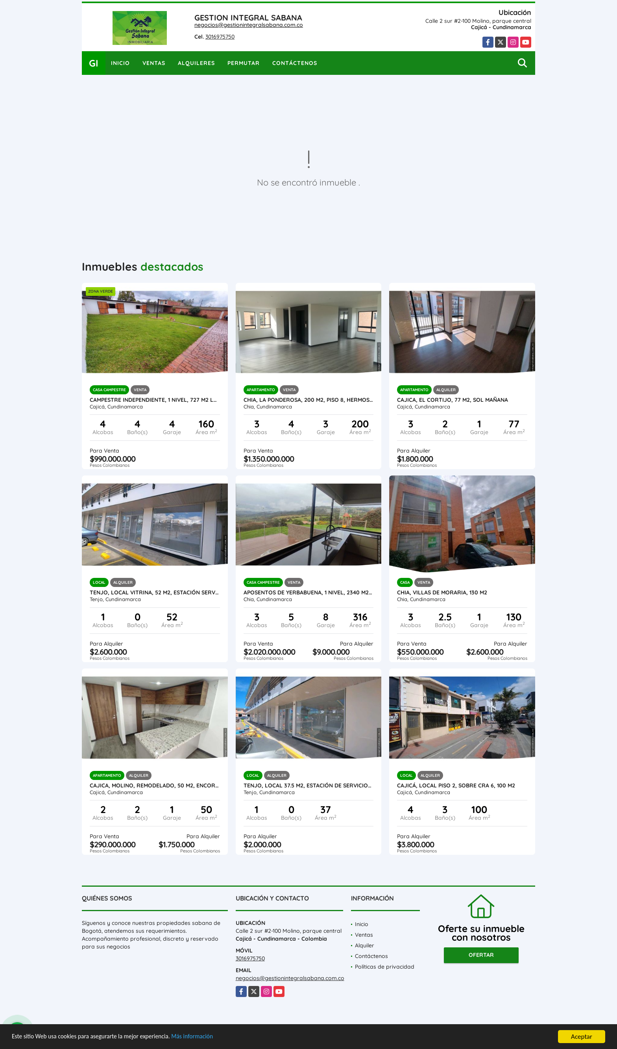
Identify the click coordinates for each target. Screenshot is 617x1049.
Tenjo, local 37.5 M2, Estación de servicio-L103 (309, 785)
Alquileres (196, 63)
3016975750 (220, 36)
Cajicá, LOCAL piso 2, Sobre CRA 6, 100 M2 (456, 785)
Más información (210, 1037)
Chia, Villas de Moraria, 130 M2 (442, 592)
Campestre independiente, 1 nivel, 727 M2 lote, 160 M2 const (155, 400)
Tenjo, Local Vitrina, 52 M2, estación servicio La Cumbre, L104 (155, 592)
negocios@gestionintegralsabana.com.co (248, 24)
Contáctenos (294, 63)
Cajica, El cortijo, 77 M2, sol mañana (452, 400)
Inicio (120, 63)
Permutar (243, 63)
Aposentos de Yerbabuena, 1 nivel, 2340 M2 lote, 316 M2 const (309, 592)
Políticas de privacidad (384, 966)
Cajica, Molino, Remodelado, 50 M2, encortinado (155, 785)
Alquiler (364, 945)
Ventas (153, 63)
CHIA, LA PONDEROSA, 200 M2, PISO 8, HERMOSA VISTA (309, 400)
